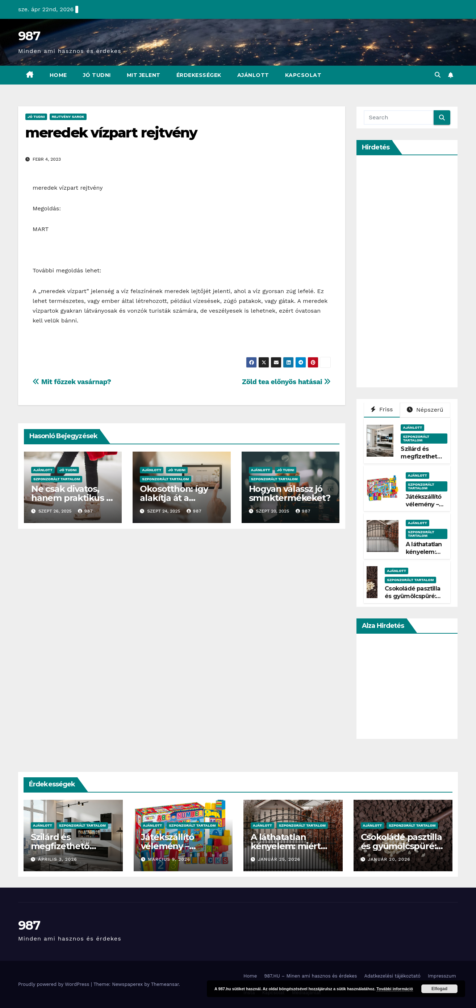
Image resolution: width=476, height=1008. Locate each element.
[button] (437, 74)
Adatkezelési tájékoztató (392, 976)
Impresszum (442, 976)
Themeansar (165, 984)
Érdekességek (198, 75)
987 (29, 36)
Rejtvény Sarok (68, 117)
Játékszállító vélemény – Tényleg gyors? (424, 508)
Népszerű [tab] (425, 409)
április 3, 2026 (57, 859)
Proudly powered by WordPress (54, 984)
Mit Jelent (143, 75)
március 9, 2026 (169, 859)
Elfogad (439, 988)
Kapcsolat (303, 75)
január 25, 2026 (279, 859)
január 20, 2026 (389, 859)
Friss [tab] (382, 409)
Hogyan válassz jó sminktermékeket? (289, 493)
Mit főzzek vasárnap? (72, 382)
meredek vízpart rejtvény (111, 132)
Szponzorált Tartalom (56, 479)
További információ (394, 989)
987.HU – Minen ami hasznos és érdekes (310, 976)
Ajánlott (253, 75)
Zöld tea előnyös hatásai (286, 382)
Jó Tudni (97, 75)
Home (58, 75)
